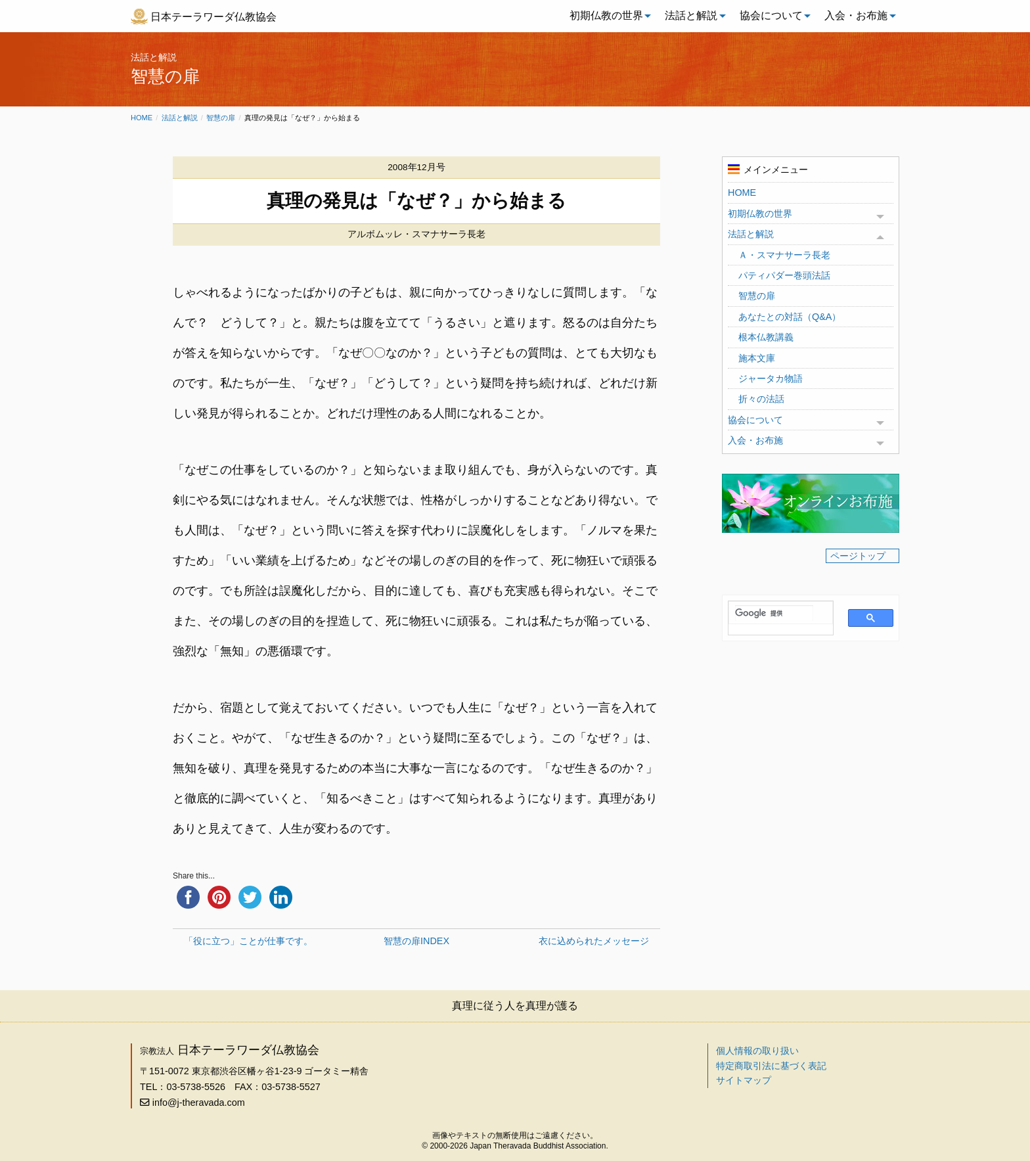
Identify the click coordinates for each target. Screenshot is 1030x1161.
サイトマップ (743, 1080)
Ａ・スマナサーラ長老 (784, 255)
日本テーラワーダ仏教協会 (213, 16)
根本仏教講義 (766, 337)
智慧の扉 (220, 118)
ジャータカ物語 (770, 378)
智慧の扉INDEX (416, 941)
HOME (742, 192)
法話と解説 (691, 15)
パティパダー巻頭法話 (784, 275)
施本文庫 (756, 358)
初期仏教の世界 (606, 15)
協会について (771, 15)
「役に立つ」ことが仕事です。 (248, 941)
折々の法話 (761, 399)
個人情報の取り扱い (757, 1050)
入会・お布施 (855, 15)
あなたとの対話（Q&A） (789, 316)
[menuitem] (607, 16)
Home (141, 118)
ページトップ (857, 556)
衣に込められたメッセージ (594, 941)
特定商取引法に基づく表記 (771, 1065)
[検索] (774, 613)
